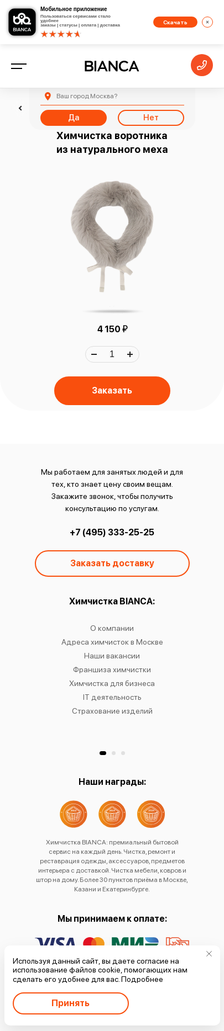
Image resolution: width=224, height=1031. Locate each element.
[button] (103, 753)
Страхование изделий (112, 710)
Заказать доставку (112, 563)
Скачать (175, 22)
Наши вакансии (112, 655)
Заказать (112, 390)
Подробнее (142, 979)
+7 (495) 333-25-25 (112, 532)
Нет (151, 118)
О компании (112, 628)
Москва (86, 96)
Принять (70, 1003)
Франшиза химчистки (112, 669)
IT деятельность (112, 697)
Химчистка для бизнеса (112, 683)
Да (73, 118)
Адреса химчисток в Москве (112, 641)
